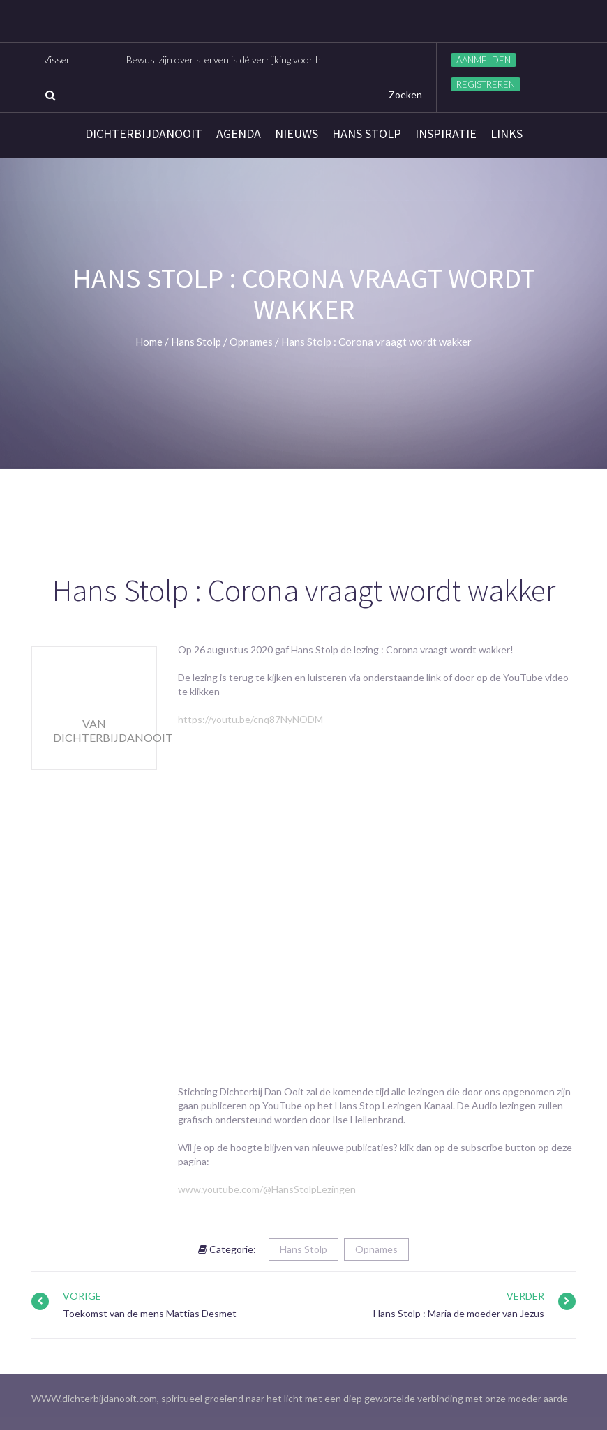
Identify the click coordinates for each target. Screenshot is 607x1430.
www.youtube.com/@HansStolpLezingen (267, 1189)
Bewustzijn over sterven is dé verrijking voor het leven (247, 60)
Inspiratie (446, 134)
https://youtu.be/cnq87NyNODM (250, 719)
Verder (525, 1296)
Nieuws (296, 134)
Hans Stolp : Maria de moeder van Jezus (458, 1313)
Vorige (82, 1296)
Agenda (238, 134)
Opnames (376, 1249)
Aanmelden (483, 60)
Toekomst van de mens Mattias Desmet (150, 1313)
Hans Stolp (366, 134)
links (506, 134)
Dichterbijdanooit (143, 134)
